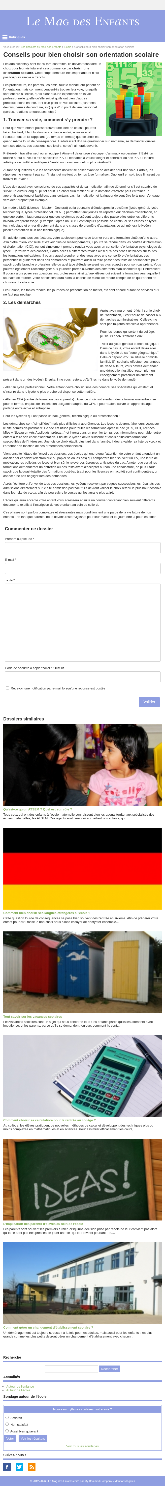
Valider (149, 702)
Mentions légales (125, 1481)
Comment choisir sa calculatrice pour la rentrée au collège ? (49, 1120)
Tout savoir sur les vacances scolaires (32, 1016)
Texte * (10, 580)
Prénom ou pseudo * (19, 539)
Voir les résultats (33, 1438)
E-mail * (10, 560)
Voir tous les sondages (82, 1446)
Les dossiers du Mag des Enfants (41, 46)
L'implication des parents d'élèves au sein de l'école (43, 1224)
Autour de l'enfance (20, 1386)
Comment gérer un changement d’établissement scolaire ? (48, 1327)
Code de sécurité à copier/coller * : (34, 668)
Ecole (67, 46)
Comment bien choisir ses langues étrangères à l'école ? (46, 913)
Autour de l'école (18, 1390)
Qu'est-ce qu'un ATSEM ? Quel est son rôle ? (37, 809)
